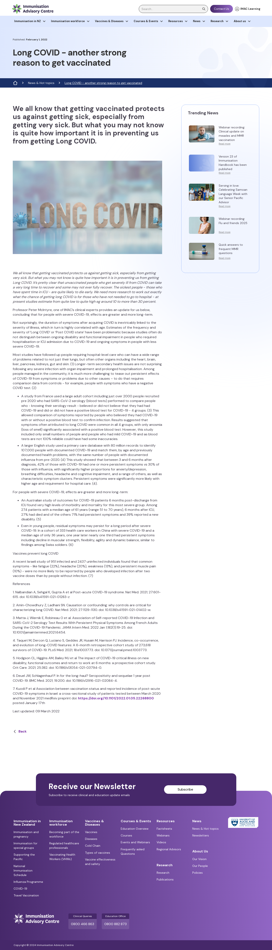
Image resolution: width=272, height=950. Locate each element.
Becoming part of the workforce (64, 834)
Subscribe (185, 789)
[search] (173, 9)
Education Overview (135, 829)
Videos (161, 842)
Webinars (163, 835)
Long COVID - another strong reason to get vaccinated (103, 83)
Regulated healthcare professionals (64, 845)
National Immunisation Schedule (23, 870)
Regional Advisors (169, 849)
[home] (33, 9)
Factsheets (164, 829)
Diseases (91, 839)
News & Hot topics (41, 83)
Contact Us (221, 9)
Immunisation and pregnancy (26, 834)
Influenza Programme (28, 882)
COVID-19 (20, 888)
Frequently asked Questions (132, 851)
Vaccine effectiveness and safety (100, 862)
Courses (126, 835)
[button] (30, 21)
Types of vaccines (97, 853)
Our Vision (199, 859)
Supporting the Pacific (24, 857)
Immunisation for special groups (25, 845)
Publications (165, 879)
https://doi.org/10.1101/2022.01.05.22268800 (116, 698)
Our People (200, 866)
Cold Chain (92, 846)
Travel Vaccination (26, 895)
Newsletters (200, 835)
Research (163, 873)
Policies (197, 873)
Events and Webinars (135, 842)
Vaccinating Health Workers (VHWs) (62, 857)
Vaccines (91, 832)
